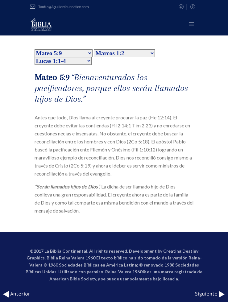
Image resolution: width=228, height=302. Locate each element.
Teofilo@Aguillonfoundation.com (59, 7)
